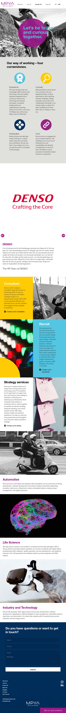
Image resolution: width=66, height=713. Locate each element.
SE (55, 4)
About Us (20, 4)
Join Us (29, 4)
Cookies (5, 692)
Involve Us (38, 4)
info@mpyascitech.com (9, 699)
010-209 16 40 (6, 701)
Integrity (5, 689)
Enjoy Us (48, 4)
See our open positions (53, 710)
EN (59, 4)
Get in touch (6, 694)
